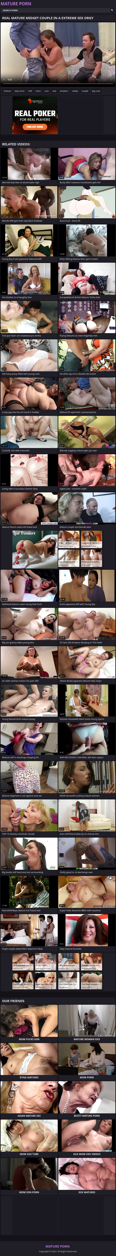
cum (46, 91)
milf (30, 91)
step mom (19, 91)
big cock (96, 91)
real (54, 91)
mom (38, 91)
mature (7, 91)
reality (75, 91)
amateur (64, 91)
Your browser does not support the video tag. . (58, 54)
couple (85, 91)
